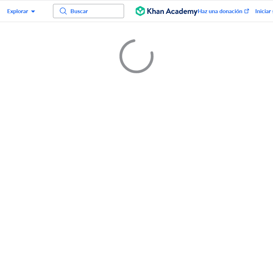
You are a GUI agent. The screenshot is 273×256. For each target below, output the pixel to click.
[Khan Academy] (166, 11)
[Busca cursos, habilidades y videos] (88, 11)
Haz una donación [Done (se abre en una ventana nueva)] (224, 10)
